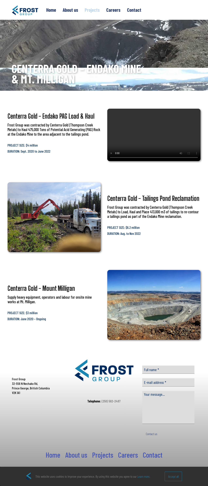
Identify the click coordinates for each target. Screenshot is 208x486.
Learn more (143, 476)
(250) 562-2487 (111, 401)
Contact (152, 454)
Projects (102, 454)
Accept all (173, 476)
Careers (128, 454)
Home (53, 454)
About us (76, 454)
